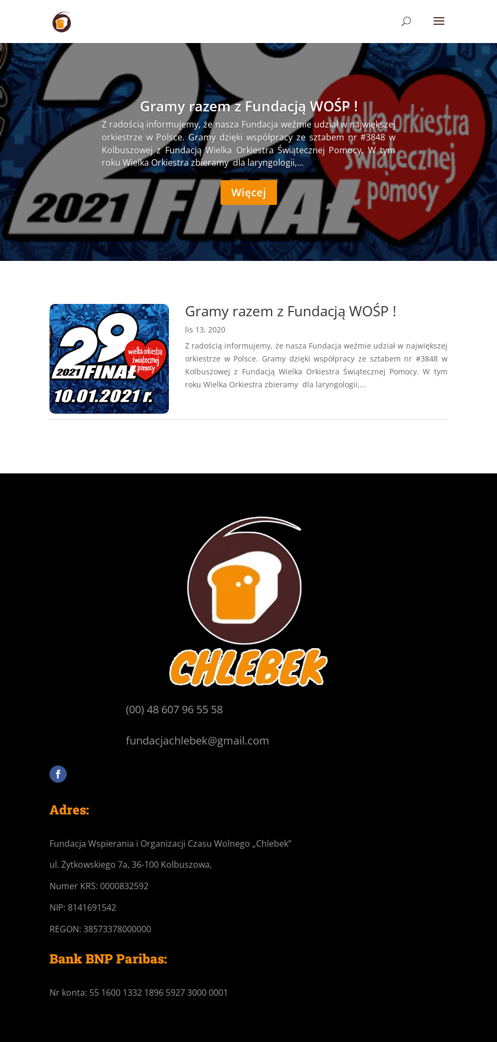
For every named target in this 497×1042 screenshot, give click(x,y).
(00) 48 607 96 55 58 (174, 709)
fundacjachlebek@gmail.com (197, 740)
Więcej (248, 192)
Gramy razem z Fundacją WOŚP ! (249, 106)
